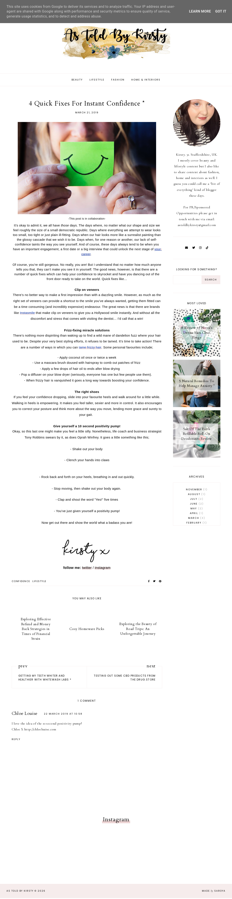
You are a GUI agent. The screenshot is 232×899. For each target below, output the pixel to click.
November (197, 490)
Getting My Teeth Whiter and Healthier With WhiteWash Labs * (44, 678)
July (196, 500)
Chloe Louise (25, 714)
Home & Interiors (145, 80)
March (196, 519)
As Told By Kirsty (20, 891)
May (196, 509)
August (197, 495)
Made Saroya (214, 891)
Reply (16, 740)
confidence (21, 582)
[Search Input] (187, 280)
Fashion (118, 80)
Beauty (77, 80)
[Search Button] (211, 280)
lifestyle (39, 582)
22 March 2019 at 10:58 (63, 714)
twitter (87, 568)
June (197, 504)
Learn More (200, 11)
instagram (102, 568)
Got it (220, 11)
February (196, 523)
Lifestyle (97, 80)
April (196, 514)
